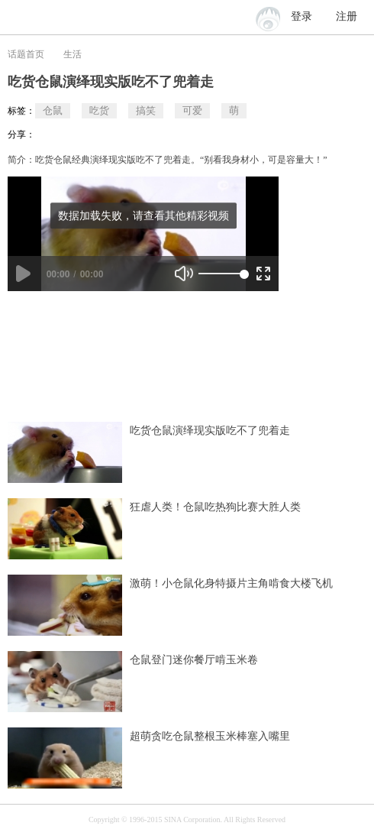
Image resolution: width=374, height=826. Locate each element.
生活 (72, 54)
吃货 (99, 110)
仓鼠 (53, 110)
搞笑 (146, 110)
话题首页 (26, 54)
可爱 (192, 110)
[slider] (221, 273)
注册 (346, 16)
